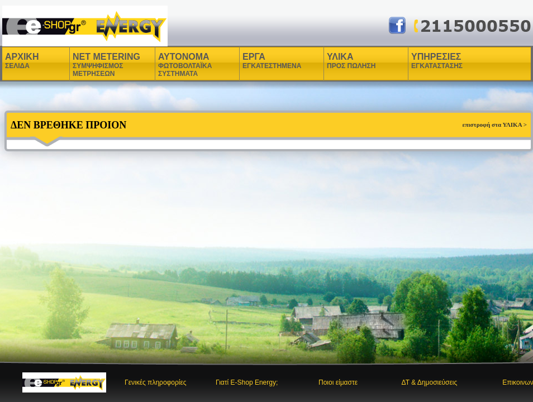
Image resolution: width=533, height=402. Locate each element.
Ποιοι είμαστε (338, 382)
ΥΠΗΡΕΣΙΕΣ (437, 61)
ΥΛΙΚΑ (341, 61)
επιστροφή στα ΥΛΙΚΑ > (494, 124)
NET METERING (106, 65)
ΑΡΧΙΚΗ (22, 61)
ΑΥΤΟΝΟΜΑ (185, 65)
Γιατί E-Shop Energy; (247, 382)
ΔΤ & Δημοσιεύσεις (429, 382)
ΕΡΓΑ (255, 61)
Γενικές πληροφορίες (156, 382)
